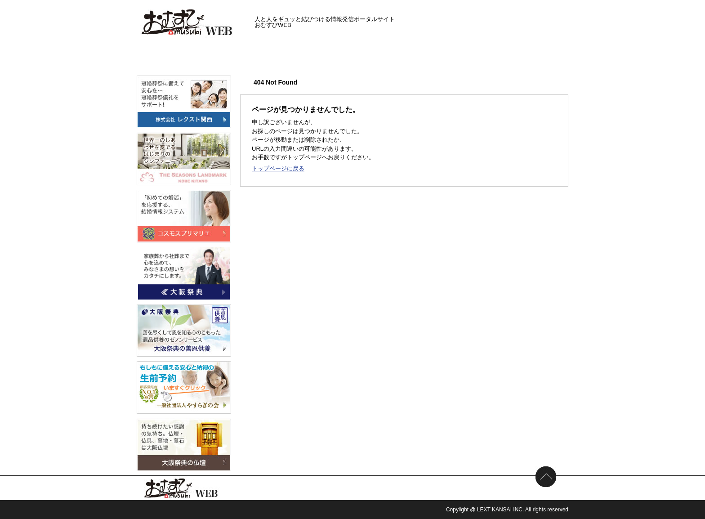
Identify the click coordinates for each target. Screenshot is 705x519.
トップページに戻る (278, 168)
